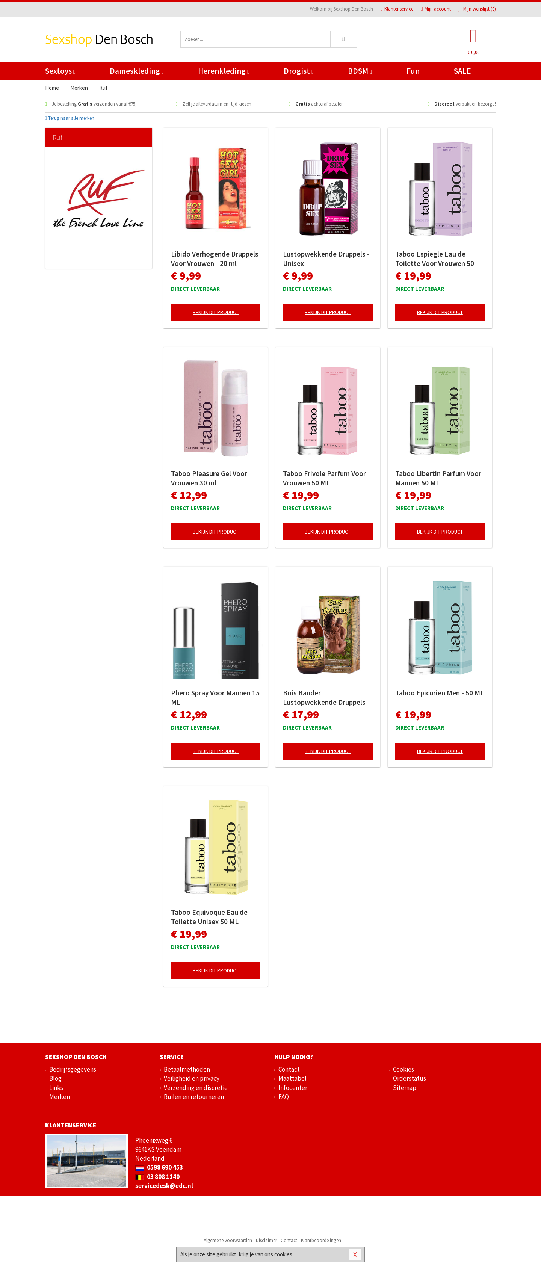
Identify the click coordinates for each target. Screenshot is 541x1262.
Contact (289, 1069)
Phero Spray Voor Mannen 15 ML (215, 697)
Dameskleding (136, 71)
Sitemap (404, 1088)
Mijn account (436, 9)
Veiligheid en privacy (191, 1078)
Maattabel (292, 1078)
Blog (55, 1078)
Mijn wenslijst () (477, 9)
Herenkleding (223, 71)
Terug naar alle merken (69, 118)
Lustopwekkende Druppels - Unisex (326, 258)
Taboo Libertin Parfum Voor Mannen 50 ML (438, 478)
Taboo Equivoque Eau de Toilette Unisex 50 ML (209, 917)
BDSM (360, 71)
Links (56, 1088)
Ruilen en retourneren (194, 1097)
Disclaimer (266, 1240)
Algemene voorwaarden (228, 1240)
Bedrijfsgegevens (72, 1069)
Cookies (403, 1069)
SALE (462, 71)
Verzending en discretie (196, 1088)
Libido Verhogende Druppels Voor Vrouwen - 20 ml (214, 258)
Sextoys (60, 71)
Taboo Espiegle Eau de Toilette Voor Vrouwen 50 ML (434, 258)
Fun (413, 71)
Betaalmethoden (187, 1069)
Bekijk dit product (216, 312)
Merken (59, 1097)
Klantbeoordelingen (321, 1240)
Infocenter (292, 1088)
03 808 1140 (157, 1177)
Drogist (298, 71)
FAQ (283, 1097)
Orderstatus (409, 1078)
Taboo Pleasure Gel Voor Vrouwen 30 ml (209, 478)
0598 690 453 (159, 1167)
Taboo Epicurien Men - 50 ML (439, 692)
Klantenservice (397, 9)
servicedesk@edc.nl (164, 1186)
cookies (283, 1254)
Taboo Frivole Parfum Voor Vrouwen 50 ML (324, 478)
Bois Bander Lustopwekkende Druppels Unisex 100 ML (324, 697)
